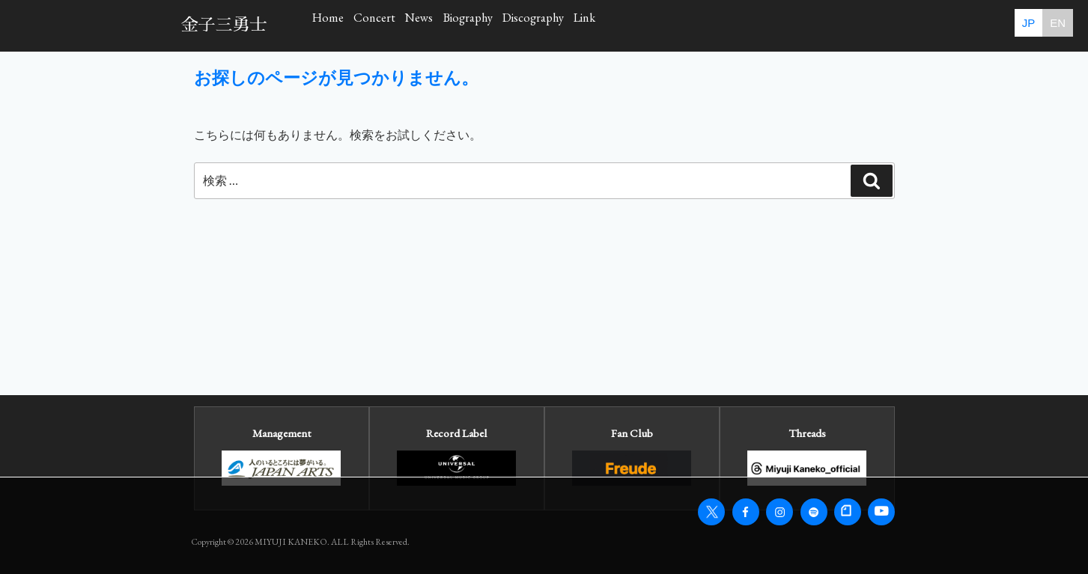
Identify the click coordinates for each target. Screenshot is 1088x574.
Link (809, 25)
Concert (433, 25)
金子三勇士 (224, 25)
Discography (715, 25)
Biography (607, 25)
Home (347, 25)
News (517, 25)
